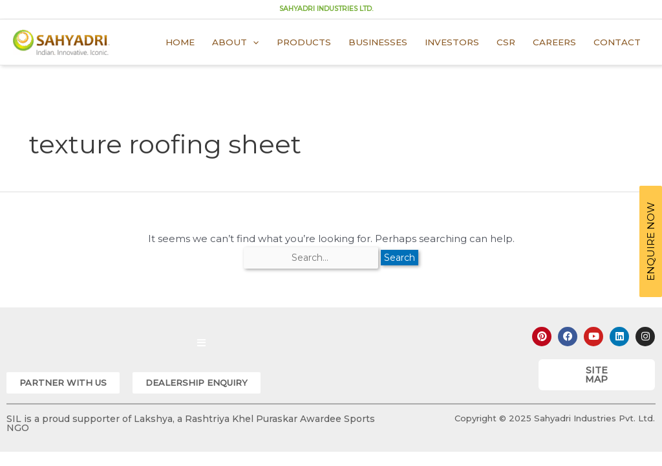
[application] (253, 42)
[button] (63, 383)
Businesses (377, 42)
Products (304, 42)
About (235, 42)
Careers (554, 42)
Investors (452, 42)
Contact (617, 42)
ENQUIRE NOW (651, 241)
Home (180, 42)
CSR (505, 42)
